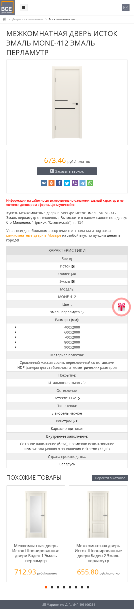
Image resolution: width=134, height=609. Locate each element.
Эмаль (65, 281)
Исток (65, 266)
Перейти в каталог (110, 478)
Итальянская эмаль (65, 382)
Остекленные (65, 398)
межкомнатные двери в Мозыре (33, 235)
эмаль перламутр (65, 312)
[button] (46, 587)
